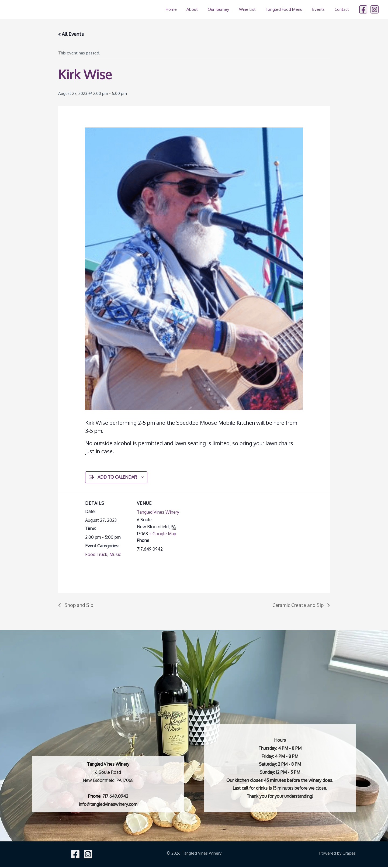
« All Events (71, 34)
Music (115, 554)
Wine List (253, 9)
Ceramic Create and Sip (298, 605)
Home (182, 9)
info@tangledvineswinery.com (108, 804)
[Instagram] (374, 9)
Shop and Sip (78, 605)
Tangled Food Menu (288, 9)
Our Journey (226, 9)
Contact (342, 9)
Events (321, 9)
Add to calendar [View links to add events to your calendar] (117, 477)
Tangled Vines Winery (158, 512)
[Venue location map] (217, 529)
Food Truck (96, 554)
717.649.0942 (115, 796)
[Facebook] (363, 9)
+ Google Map (162, 533)
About (202, 9)
